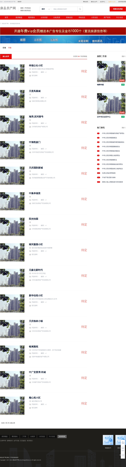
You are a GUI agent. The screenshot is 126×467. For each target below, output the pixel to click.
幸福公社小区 (36, 65)
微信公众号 (94, 1)
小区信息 (94, 17)
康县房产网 (8, 8)
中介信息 (119, 17)
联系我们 (30, 440)
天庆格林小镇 (36, 321)
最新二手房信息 (25, 8)
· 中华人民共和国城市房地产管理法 (112, 133)
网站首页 (85, 1)
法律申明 (3, 440)
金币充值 (16, 440)
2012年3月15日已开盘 (37, 273)
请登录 (19, 1)
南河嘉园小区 (36, 244)
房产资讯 (107, 17)
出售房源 (44, 17)
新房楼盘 (19, 17)
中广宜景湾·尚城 (37, 372)
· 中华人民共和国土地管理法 (110, 155)
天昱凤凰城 (34, 91)
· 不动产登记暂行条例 (108, 177)
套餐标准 (10, 440)
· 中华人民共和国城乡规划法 (110, 151)
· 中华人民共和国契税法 (109, 138)
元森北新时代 (36, 270)
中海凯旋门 (34, 142)
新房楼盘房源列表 (15, 23)
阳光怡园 (33, 219)
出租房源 (56, 17)
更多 (123, 56)
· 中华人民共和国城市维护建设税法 (112, 142)
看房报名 (31, 17)
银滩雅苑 (33, 347)
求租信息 (82, 17)
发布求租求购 (122, 1)
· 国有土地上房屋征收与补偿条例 (112, 182)
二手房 (24, 436)
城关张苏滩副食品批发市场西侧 (40, 248)
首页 (6, 17)
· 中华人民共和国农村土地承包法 (112, 168)
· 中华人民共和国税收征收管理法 (112, 164)
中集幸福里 (34, 193)
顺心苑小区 (34, 398)
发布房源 (62, 436)
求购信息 (69, 17)
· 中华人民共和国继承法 (109, 160)
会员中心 (102, 1)
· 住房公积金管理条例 (108, 173)
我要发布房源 (118, 9)
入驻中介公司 (112, 1)
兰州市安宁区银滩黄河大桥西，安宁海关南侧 (45, 350)
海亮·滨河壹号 (36, 117)
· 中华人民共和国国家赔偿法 (110, 146)
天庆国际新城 (36, 168)
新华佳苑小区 (36, 295)
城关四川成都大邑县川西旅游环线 (41, 69)
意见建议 (23, 440)
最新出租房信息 (25, 10)
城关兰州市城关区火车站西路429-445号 (43, 299)
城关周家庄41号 (35, 401)
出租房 (32, 436)
